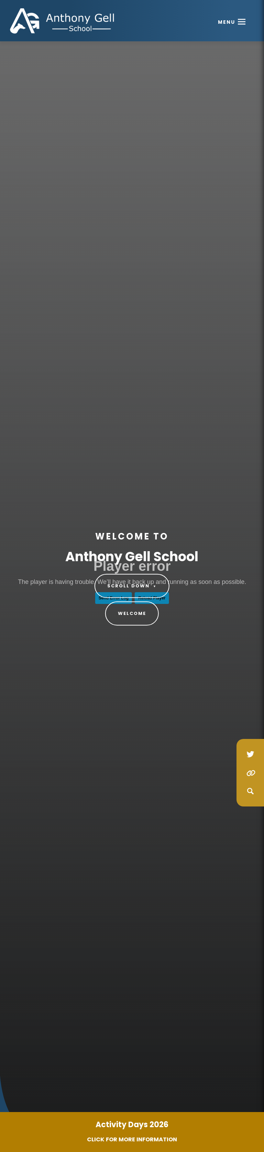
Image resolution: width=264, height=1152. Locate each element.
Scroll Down (132, 586)
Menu (226, 22)
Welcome (132, 613)
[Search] (250, 791)
